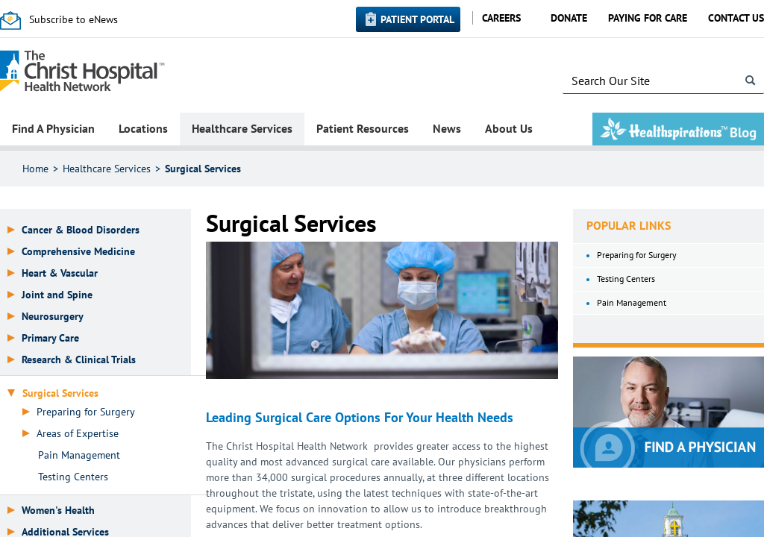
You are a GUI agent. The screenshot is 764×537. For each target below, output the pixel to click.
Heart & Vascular (60, 273)
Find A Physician (53, 128)
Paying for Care (647, 18)
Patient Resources (362, 128)
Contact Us (736, 18)
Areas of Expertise (78, 433)
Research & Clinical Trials (79, 360)
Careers (501, 18)
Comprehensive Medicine (78, 251)
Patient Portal (417, 19)
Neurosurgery (53, 316)
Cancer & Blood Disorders (81, 230)
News (447, 128)
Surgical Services (203, 168)
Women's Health (58, 510)
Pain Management (79, 455)
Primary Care (50, 338)
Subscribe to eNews (73, 19)
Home (35, 168)
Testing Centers (73, 477)
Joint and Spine (57, 295)
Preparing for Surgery (86, 412)
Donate (569, 18)
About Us (509, 128)
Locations (143, 128)
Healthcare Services (242, 128)
